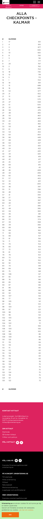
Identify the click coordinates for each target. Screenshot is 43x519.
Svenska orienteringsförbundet (14, 498)
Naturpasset (7, 485)
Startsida (6, 432)
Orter (21, 5)
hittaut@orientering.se (11, 422)
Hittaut (5, 482)
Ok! (10, 514)
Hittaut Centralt (8, 6)
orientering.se (7, 467)
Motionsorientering (10, 487)
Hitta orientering (9, 480)
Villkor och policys (9, 437)
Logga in (34, 5)
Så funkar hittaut (9, 434)
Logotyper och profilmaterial (13, 490)
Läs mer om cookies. (26, 510)
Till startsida (7, 477)
